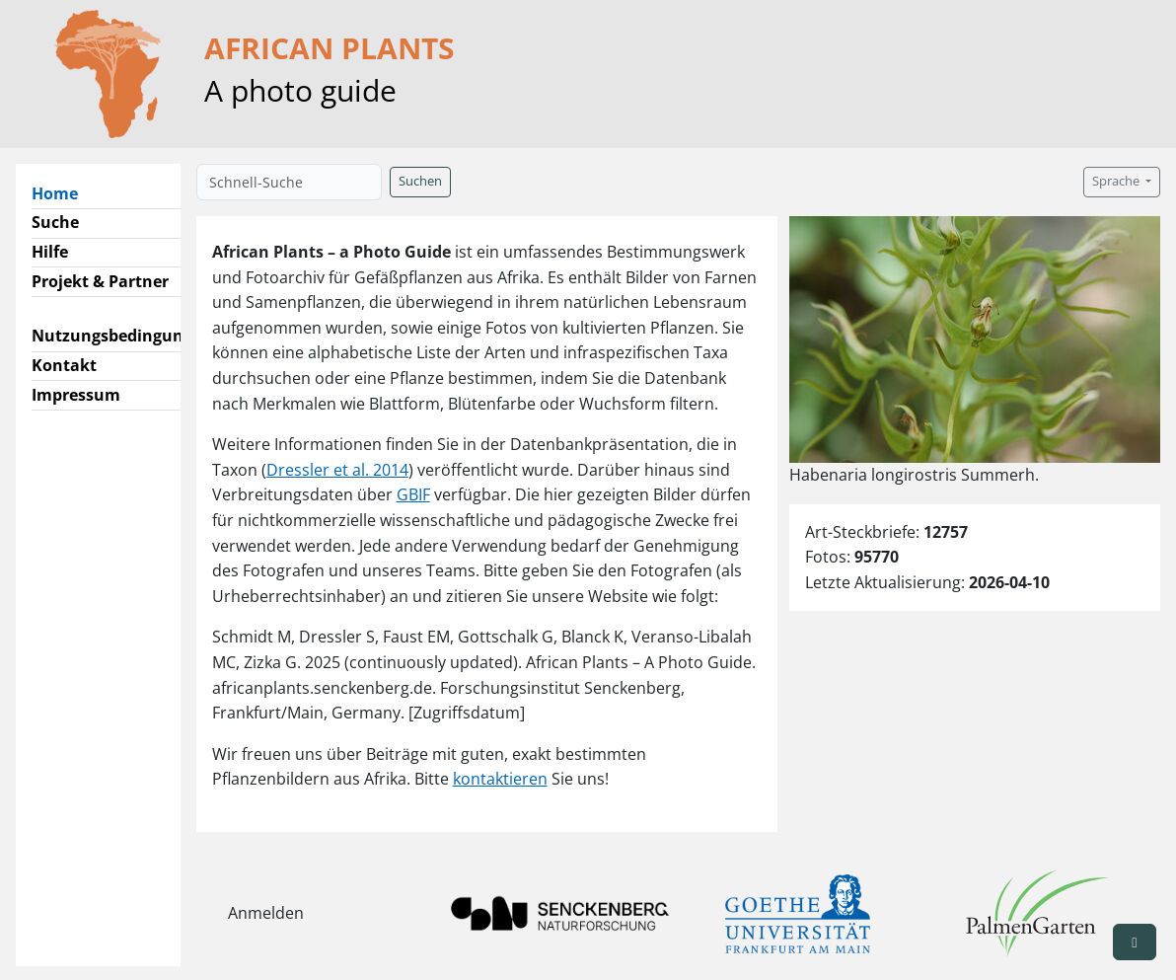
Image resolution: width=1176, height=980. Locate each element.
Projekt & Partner (100, 281)
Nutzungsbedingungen (122, 335)
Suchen (420, 181)
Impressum (76, 395)
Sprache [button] (1117, 181)
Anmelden (266, 913)
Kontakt (64, 365)
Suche (55, 222)
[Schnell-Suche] (289, 182)
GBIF (413, 494)
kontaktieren (500, 779)
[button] (1134, 942)
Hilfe (50, 252)
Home (63, 192)
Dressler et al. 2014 (337, 470)
